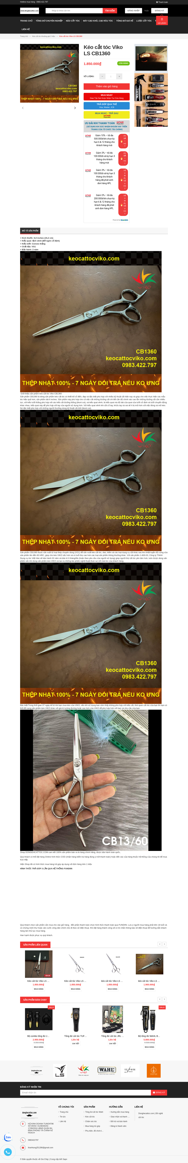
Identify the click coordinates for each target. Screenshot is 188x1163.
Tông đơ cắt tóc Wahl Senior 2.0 (43, 1036)
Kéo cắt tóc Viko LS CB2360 (78, 981)
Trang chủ (64, 1112)
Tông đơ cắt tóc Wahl (94, 1112)
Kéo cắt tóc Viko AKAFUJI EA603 (43, 981)
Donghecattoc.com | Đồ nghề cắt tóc (150, 1115)
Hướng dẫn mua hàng (120, 1112)
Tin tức (63, 1117)
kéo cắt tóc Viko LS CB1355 (151, 981)
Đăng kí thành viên (118, 1126)
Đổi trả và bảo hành (119, 1121)
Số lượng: (89, 76)
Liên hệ (63, 1121)
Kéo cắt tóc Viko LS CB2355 (115, 981)
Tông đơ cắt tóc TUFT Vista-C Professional (122, 1036)
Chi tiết (112, 1044)
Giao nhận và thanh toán (121, 1117)
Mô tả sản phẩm (30, 231)
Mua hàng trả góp (92, 1126)
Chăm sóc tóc (91, 1121)
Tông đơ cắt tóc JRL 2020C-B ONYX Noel (158, 1036)
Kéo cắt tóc (90, 1117)
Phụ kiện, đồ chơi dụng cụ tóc (97, 1131)
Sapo (65, 1159)
